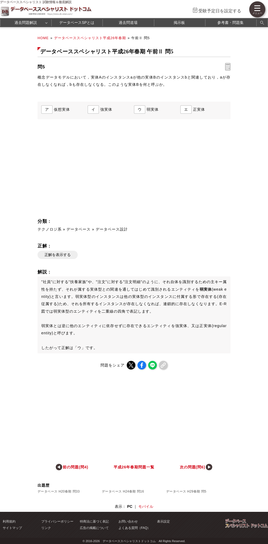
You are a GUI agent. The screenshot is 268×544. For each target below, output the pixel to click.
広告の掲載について (94, 528)
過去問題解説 (25, 22)
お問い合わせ (128, 521)
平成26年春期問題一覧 (134, 467)
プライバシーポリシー (57, 521)
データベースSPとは (76, 22)
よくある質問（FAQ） (134, 528)
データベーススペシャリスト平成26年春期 (90, 38)
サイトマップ (12, 528)
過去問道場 (128, 22)
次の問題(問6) (192, 467)
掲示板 (179, 22)
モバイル (145, 506)
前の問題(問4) (75, 467)
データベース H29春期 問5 (186, 491)
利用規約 (9, 521)
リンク (46, 528)
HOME (43, 38)
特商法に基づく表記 (94, 521)
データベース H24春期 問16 (123, 491)
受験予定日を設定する (219, 11)
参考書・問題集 (230, 22)
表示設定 (163, 521)
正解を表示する (57, 255)
